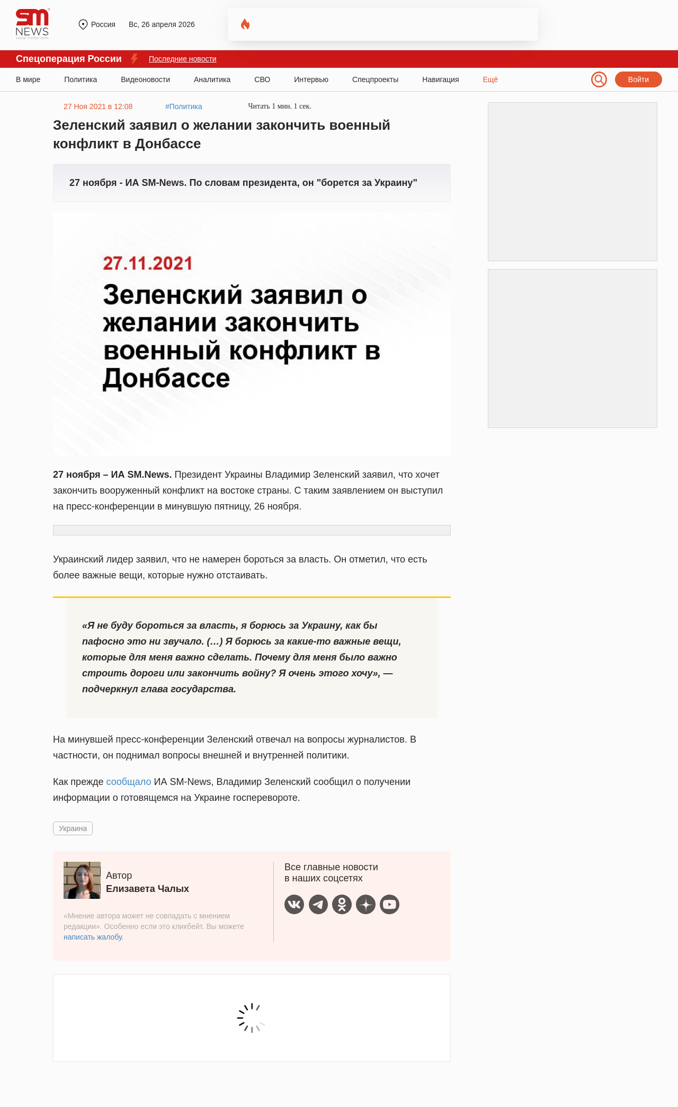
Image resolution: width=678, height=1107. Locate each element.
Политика (80, 79)
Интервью (311, 79)
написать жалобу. (93, 937)
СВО (262, 79)
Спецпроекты (375, 79)
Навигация (440, 79)
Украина (73, 828)
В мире (28, 79)
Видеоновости (145, 79)
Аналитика (212, 79)
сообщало (128, 781)
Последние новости (183, 59)
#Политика (183, 106)
